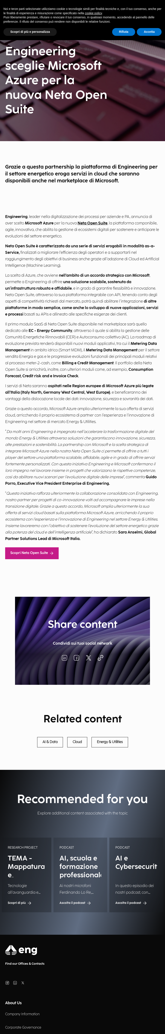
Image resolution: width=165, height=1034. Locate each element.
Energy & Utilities (110, 742)
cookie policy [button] (93, 13)
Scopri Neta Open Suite (31, 553)
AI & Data (50, 742)
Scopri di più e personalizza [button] (30, 31)
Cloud (77, 742)
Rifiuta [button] (123, 31)
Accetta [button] (149, 31)
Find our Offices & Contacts (24, 964)
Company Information (22, 1014)
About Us (13, 1003)
